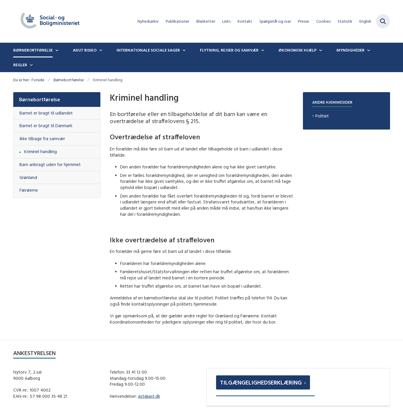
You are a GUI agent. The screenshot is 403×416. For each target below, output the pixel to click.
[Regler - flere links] (30, 65)
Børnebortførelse (33, 50)
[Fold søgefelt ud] (383, 21)
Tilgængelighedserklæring (261, 382)
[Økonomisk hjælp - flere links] (320, 50)
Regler (20, 64)
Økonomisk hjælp (297, 50)
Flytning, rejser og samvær (229, 50)
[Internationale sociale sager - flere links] (183, 50)
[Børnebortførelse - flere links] (56, 50)
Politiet (322, 116)
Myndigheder (350, 50)
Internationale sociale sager (148, 50)
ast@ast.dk (149, 396)
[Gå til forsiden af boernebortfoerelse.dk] (50, 21)
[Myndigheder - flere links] (368, 50)
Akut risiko (85, 50)
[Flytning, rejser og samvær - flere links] (262, 50)
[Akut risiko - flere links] (100, 50)
